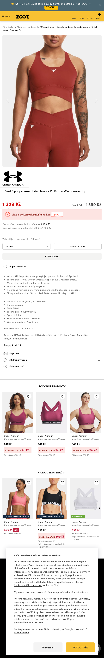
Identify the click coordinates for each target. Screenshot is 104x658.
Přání (82, 16)
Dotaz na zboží (52, 366)
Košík (98, 16)
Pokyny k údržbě (12, 345)
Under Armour (11, 435)
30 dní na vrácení (52, 360)
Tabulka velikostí (77, 246)
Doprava (52, 353)
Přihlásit (90, 16)
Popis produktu (52, 266)
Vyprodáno (52, 256)
